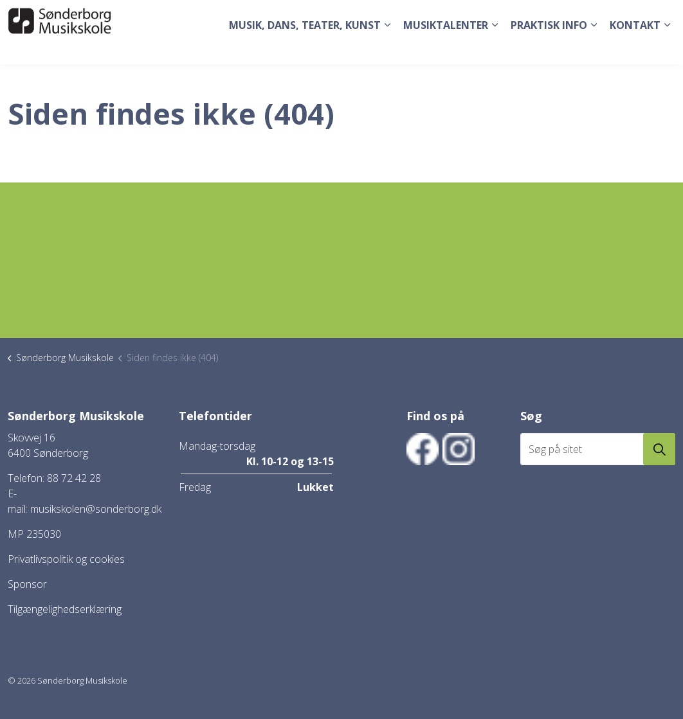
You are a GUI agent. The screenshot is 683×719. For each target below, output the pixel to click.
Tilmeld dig (564, 16)
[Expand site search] (660, 16)
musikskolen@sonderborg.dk (95, 509)
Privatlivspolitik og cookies (66, 559)
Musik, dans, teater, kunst (305, 48)
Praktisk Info (549, 48)
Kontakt (635, 48)
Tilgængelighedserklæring (65, 609)
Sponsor (27, 584)
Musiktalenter (445, 48)
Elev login (618, 16)
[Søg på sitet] (598, 449)
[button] (659, 449)
